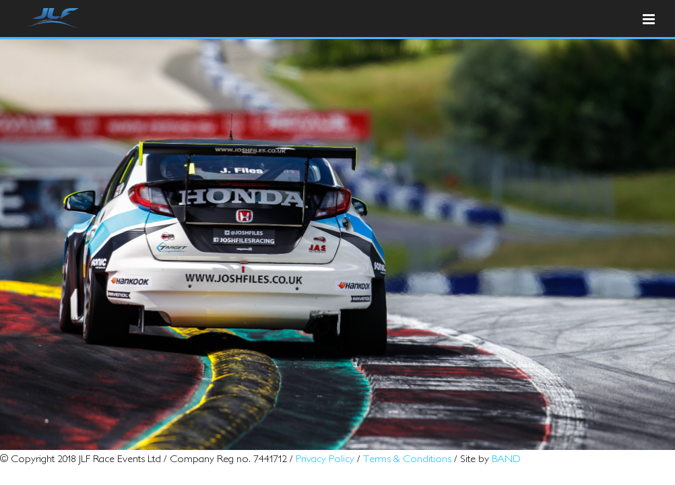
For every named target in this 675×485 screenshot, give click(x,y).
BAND (506, 458)
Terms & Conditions (407, 458)
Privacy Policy (325, 458)
